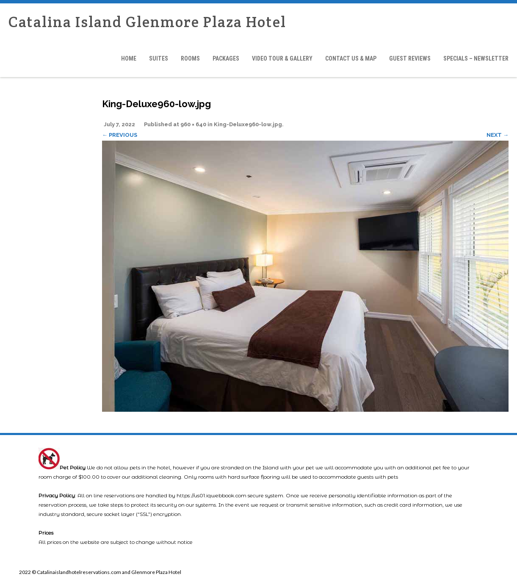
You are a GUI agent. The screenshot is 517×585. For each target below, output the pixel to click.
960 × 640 (193, 124)
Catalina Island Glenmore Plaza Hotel (147, 21)
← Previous (119, 135)
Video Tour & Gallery (282, 58)
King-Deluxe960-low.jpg (248, 124)
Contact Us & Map (350, 58)
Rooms (190, 58)
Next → (498, 135)
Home (128, 58)
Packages (226, 58)
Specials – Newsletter (476, 58)
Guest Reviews (410, 58)
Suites (158, 58)
